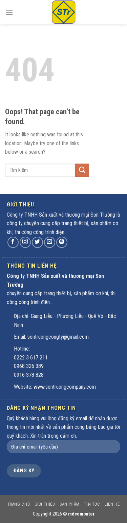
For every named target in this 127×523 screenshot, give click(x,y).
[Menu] (9, 13)
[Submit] (82, 170)
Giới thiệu (45, 504)
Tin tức (92, 504)
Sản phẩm (70, 504)
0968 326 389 (29, 366)
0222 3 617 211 (31, 357)
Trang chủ (18, 504)
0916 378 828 (29, 375)
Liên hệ (112, 504)
